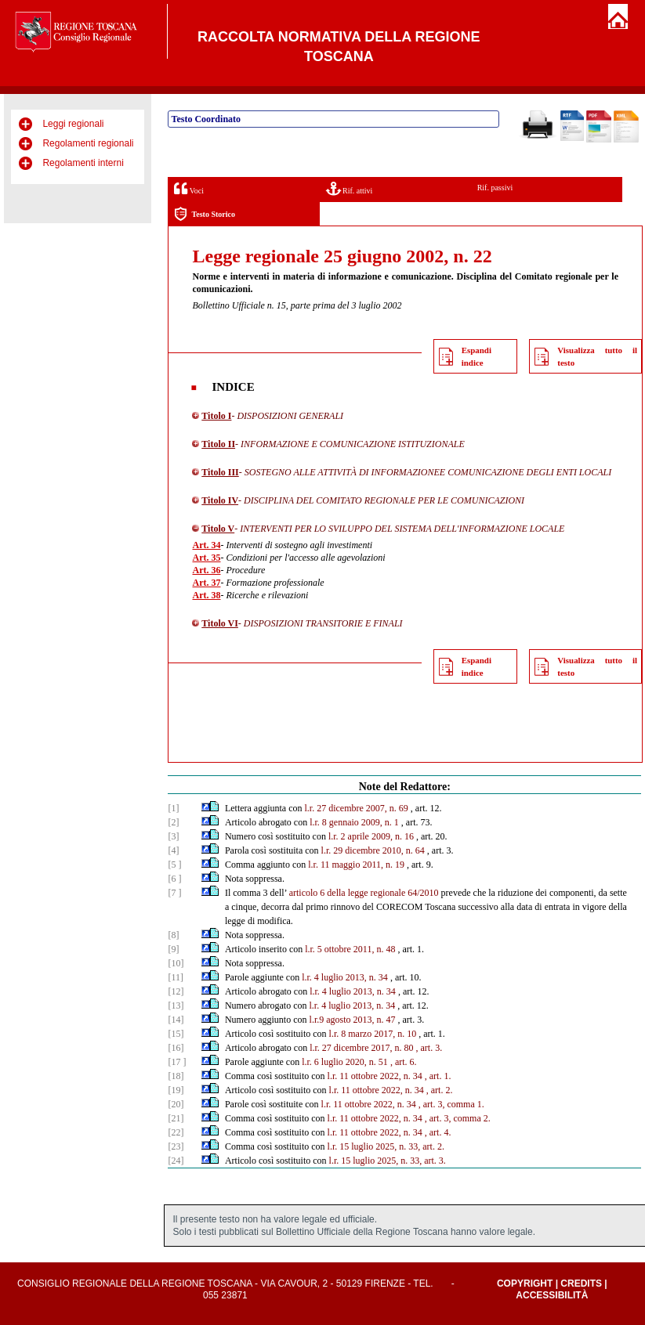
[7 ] (174, 892)
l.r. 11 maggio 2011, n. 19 (356, 864)
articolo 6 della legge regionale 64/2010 (364, 892)
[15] (175, 1033)
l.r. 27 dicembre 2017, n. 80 (361, 1047)
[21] (175, 1118)
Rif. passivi (495, 187)
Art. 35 (206, 557)
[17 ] (177, 1061)
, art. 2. (439, 1090)
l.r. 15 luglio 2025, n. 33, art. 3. (387, 1160)
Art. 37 (206, 582)
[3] (173, 836)
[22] (175, 1132)
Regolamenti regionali (87, 143)
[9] (173, 949)
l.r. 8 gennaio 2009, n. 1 (354, 822)
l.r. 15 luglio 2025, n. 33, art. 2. (386, 1146)
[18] (175, 1075)
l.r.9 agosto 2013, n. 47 (353, 1019)
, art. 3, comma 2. (458, 1118)
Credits (581, 1283)
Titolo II (218, 444)
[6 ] (174, 878)
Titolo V (217, 528)
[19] (175, 1090)
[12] (175, 991)
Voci (188, 188)
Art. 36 (206, 570)
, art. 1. (438, 1075)
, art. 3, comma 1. (451, 1104)
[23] (175, 1146)
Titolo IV (219, 500)
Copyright (525, 1283)
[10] (175, 963)
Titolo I (216, 415)
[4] (173, 850)
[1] (173, 808)
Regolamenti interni (82, 162)
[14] (175, 1019)
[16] (175, 1047)
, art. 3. (429, 1047)
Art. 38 (206, 595)
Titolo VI (219, 623)
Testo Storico (204, 214)
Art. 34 (206, 545)
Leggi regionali (72, 123)
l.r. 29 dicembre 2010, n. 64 (373, 850)
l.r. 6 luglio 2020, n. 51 (345, 1061)
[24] (175, 1160)
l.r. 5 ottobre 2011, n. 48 (350, 949)
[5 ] (174, 864)
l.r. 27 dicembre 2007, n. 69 (356, 808)
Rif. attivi (349, 188)
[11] (175, 977)
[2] (173, 822)
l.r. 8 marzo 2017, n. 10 (373, 1033)
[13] (175, 1005)
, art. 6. (403, 1061)
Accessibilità (552, 1295)
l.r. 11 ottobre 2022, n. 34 (375, 1075)
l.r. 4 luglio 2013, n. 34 (345, 977)
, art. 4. (438, 1132)
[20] (175, 1104)
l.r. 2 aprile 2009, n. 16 (371, 836)
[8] (173, 935)
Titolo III (219, 472)
